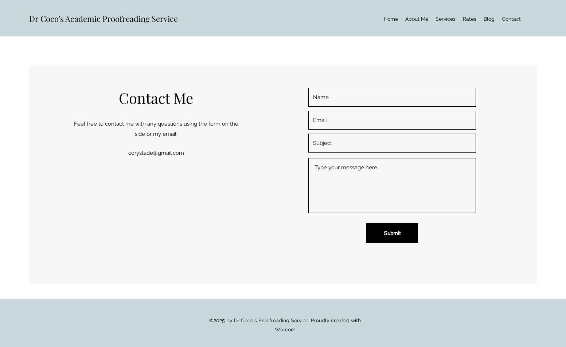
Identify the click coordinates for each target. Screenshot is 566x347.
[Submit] (392, 233)
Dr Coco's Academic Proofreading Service (103, 18)
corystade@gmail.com (156, 153)
